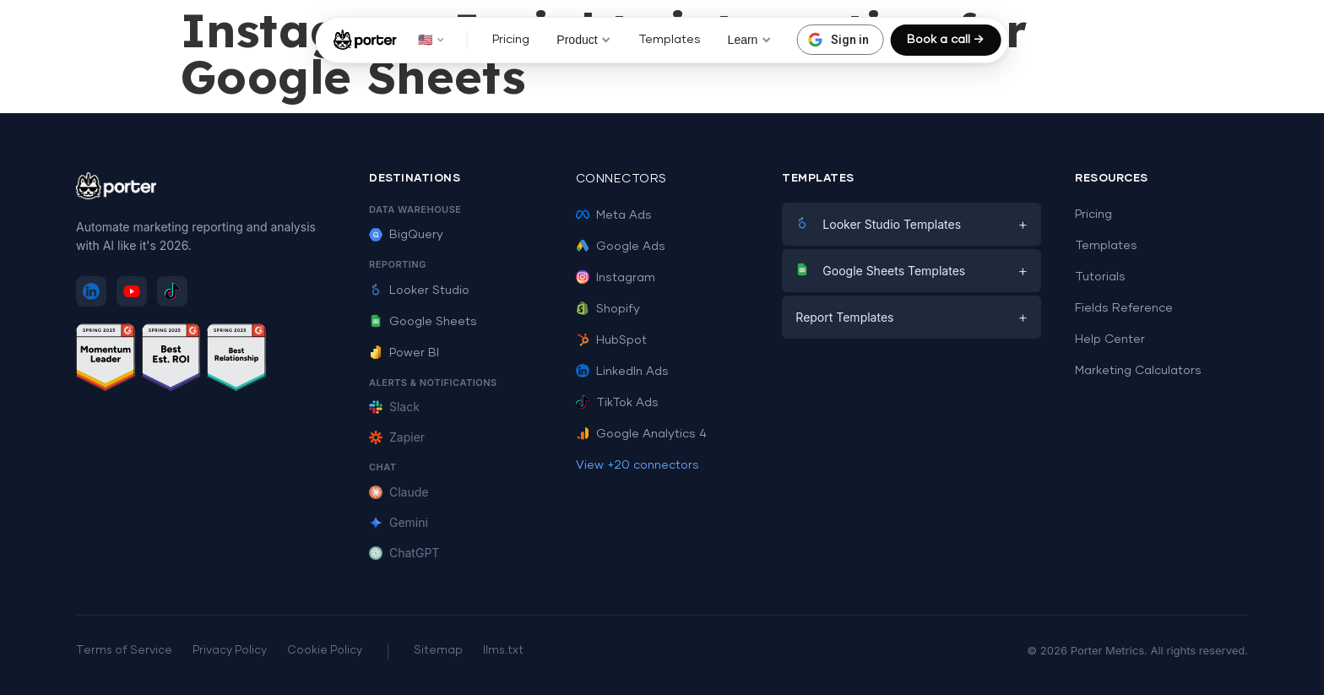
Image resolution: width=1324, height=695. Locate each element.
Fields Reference (1124, 308)
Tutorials (1100, 277)
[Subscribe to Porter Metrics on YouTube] (132, 291)
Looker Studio (419, 290)
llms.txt (503, 650)
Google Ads (620, 246)
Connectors (621, 179)
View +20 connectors (637, 465)
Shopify (608, 309)
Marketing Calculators (1138, 371)
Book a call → (945, 40)
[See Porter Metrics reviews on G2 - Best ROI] (171, 360)
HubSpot (611, 340)
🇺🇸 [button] (431, 39)
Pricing (510, 40)
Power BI (404, 353)
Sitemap (438, 650)
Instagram (615, 278)
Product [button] (583, 39)
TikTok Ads (617, 403)
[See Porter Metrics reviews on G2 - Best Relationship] (236, 360)
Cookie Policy (324, 650)
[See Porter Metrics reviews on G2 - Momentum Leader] (105, 360)
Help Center (1110, 339)
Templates (669, 40)
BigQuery (406, 235)
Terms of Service (124, 650)
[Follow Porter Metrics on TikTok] (172, 291)
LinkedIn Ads (622, 371)
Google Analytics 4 (641, 434)
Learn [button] (750, 39)
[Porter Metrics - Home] (365, 40)
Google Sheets (423, 322)
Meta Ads (614, 215)
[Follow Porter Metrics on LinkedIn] (91, 291)
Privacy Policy (230, 650)
